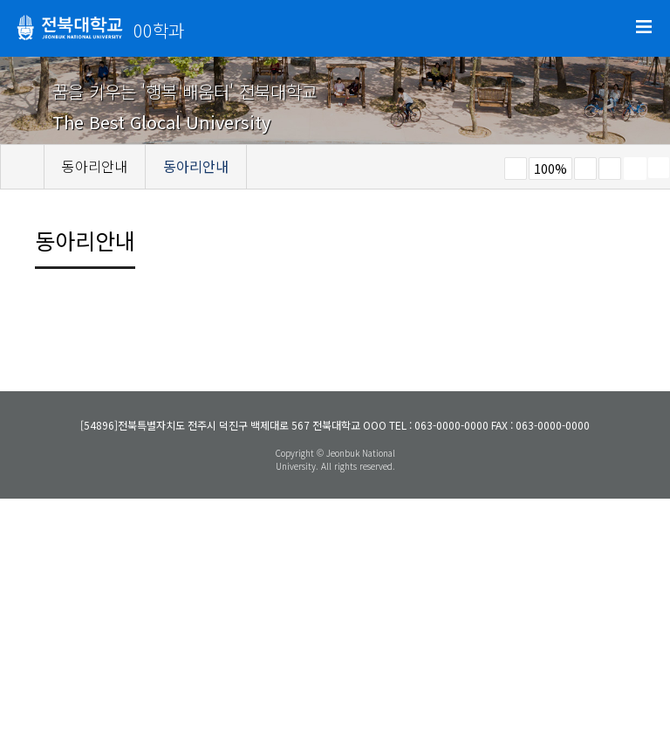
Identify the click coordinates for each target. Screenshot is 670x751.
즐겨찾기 (609, 168)
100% (550, 168)
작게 (515, 168)
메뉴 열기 (644, 27)
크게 (585, 168)
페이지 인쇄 (635, 168)
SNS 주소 (658, 167)
